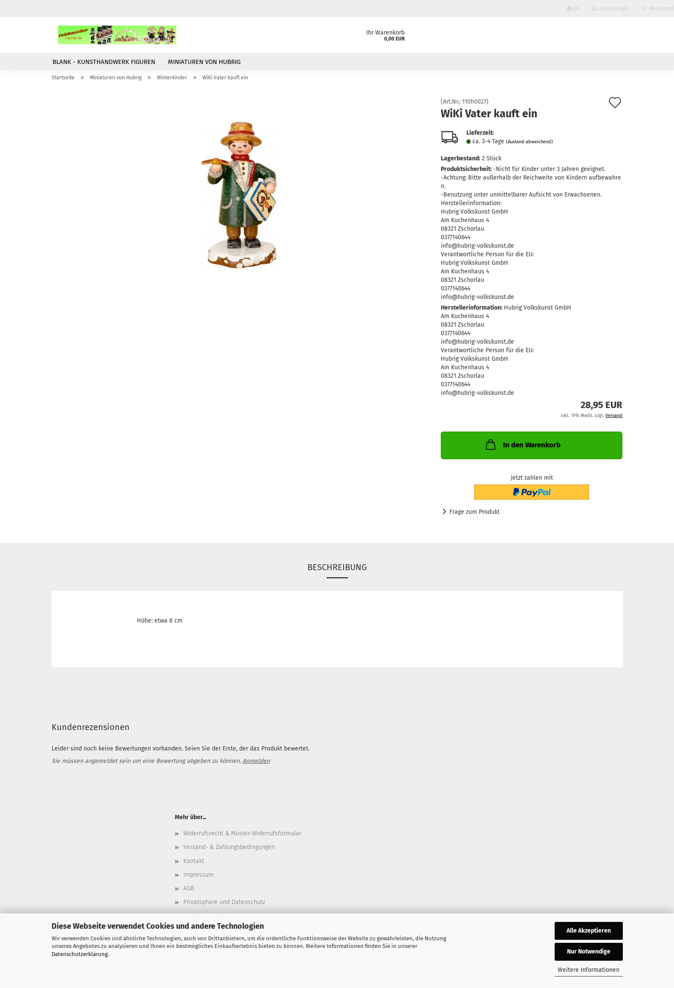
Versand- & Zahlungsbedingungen (229, 852)
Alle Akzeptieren (589, 930)
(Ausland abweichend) (529, 147)
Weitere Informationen (588, 970)
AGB (188, 893)
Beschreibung (337, 572)
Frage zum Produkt (474, 517)
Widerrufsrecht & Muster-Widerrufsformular (242, 838)
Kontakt (193, 865)
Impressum (198, 879)
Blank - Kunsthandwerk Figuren (103, 62)
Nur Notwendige (588, 951)
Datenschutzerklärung (80, 954)
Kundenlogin (610, 9)
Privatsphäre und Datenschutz (224, 907)
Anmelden (256, 766)
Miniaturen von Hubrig (204, 62)
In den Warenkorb (522, 449)
